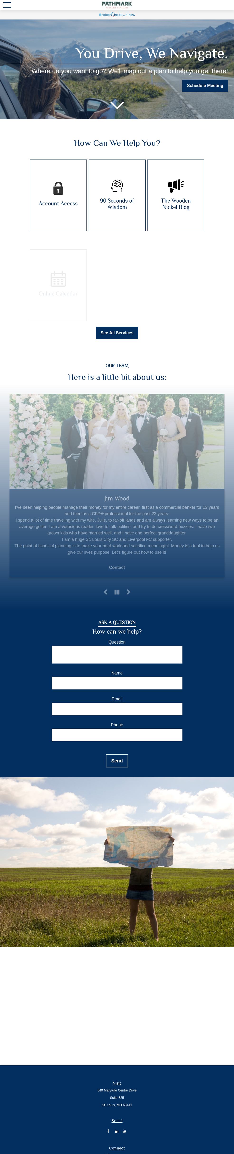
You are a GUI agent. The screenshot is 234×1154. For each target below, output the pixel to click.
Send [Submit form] (117, 760)
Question (116, 642)
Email (117, 699)
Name (117, 673)
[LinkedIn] (116, 1131)
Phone (117, 724)
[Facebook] (108, 1131)
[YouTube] (125, 1131)
